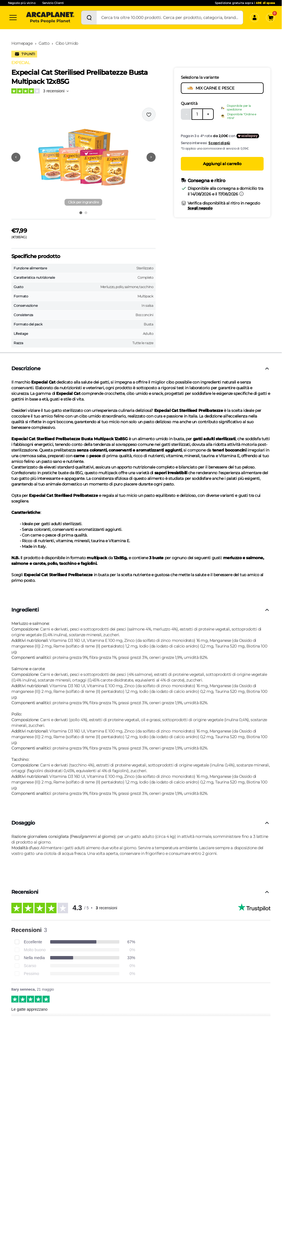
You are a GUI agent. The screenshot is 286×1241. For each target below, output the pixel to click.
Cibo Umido (67, 43)
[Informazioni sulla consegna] (241, 193)
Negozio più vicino (21, 3)
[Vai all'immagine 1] (80, 212)
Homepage (22, 43)
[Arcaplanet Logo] (50, 17)
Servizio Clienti (53, 3)
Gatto (44, 43)
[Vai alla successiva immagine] (151, 157)
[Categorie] (13, 17)
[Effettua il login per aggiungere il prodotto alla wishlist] (149, 114)
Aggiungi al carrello (222, 163)
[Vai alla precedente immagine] (15, 157)
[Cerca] (89, 17)
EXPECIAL (20, 62)
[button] (83, 157)
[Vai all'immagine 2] (85, 212)
